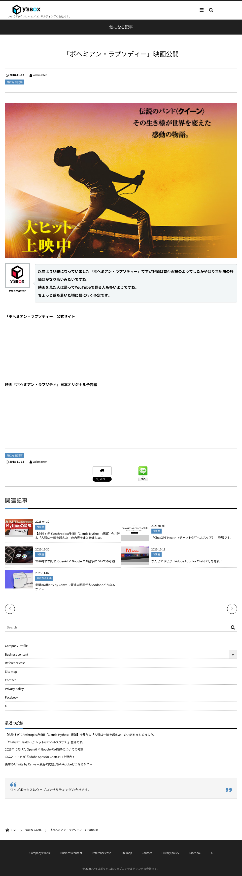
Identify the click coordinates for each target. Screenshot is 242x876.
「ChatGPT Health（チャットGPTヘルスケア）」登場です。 (192, 538)
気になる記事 (14, 82)
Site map (11, 671)
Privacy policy (14, 688)
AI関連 (40, 527)
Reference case (15, 663)
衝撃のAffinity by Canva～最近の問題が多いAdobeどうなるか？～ (75, 587)
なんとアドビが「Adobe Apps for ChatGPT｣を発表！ (187, 561)
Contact (10, 680)
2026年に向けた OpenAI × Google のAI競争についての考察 (75, 561)
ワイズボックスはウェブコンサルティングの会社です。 (50, 790)
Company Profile (16, 645)
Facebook (11, 697)
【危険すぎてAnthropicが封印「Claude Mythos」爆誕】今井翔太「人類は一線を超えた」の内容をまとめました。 (77, 536)
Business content (16, 654)
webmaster (40, 75)
